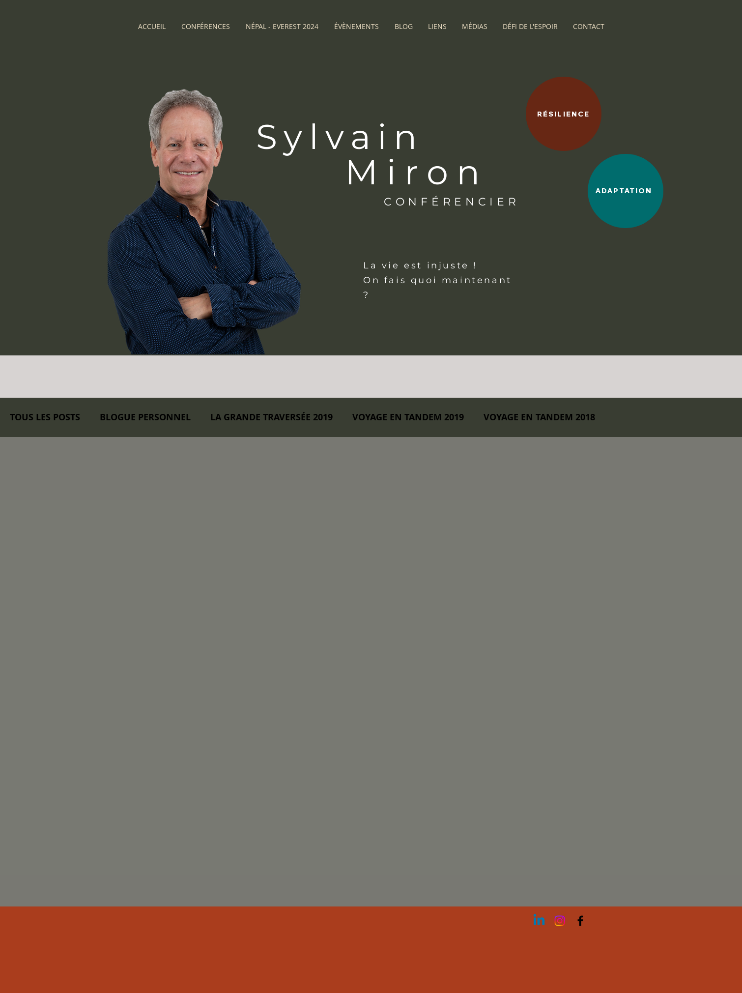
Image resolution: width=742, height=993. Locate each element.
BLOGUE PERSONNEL (145, 417)
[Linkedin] (539, 921)
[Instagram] (560, 921)
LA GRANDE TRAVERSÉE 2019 (271, 417)
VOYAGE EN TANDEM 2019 (408, 417)
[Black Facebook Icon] (580, 921)
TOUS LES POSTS (45, 417)
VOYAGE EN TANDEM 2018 (539, 417)
